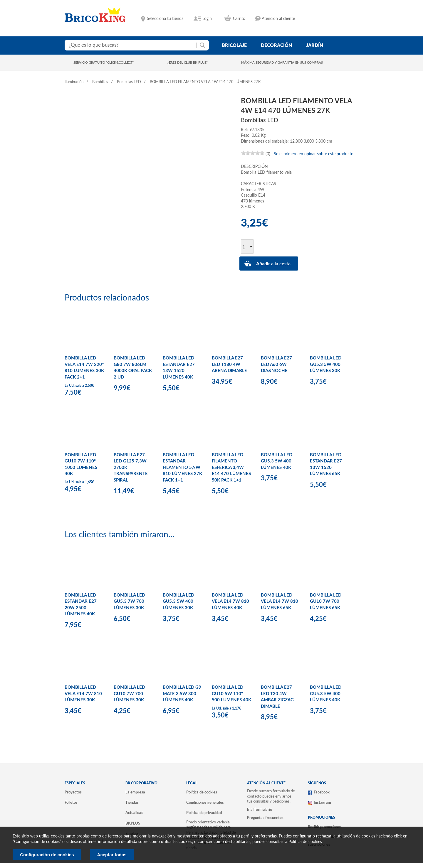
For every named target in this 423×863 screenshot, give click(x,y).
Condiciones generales (205, 802)
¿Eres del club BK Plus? (187, 62)
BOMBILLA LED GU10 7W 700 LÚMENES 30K (129, 693)
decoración (276, 45)
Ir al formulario (259, 809)
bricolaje (234, 45)
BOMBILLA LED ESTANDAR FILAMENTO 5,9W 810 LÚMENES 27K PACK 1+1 (182, 467)
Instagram (322, 802)
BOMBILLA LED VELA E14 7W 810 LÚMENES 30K (83, 693)
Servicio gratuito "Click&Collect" (103, 62)
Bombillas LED (129, 82)
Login (207, 19)
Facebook (322, 792)
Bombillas (100, 82)
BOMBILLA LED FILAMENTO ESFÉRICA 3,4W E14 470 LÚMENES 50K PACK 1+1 (231, 467)
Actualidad (134, 813)
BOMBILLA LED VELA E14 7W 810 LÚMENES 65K (279, 601)
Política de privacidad (204, 813)
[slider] (252, 153)
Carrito (239, 19)
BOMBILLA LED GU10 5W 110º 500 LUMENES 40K (231, 693)
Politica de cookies (305, 842)
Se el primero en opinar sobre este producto (313, 154)
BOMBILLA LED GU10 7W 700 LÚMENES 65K (325, 601)
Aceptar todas (112, 854)
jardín (314, 45)
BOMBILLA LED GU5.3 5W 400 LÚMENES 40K (276, 461)
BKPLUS (132, 823)
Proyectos (73, 792)
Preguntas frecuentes (265, 818)
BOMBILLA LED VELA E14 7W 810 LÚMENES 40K (230, 601)
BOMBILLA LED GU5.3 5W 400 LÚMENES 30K (325, 364)
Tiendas (132, 802)
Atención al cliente (278, 19)
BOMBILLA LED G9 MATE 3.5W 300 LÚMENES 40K (182, 693)
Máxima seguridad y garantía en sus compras (282, 62)
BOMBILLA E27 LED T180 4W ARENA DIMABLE (229, 364)
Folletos (71, 802)
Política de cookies (201, 792)
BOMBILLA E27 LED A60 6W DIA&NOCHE (276, 364)
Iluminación (74, 82)
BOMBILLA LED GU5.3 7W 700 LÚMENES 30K (129, 601)
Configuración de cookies (47, 854)
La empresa (135, 792)
